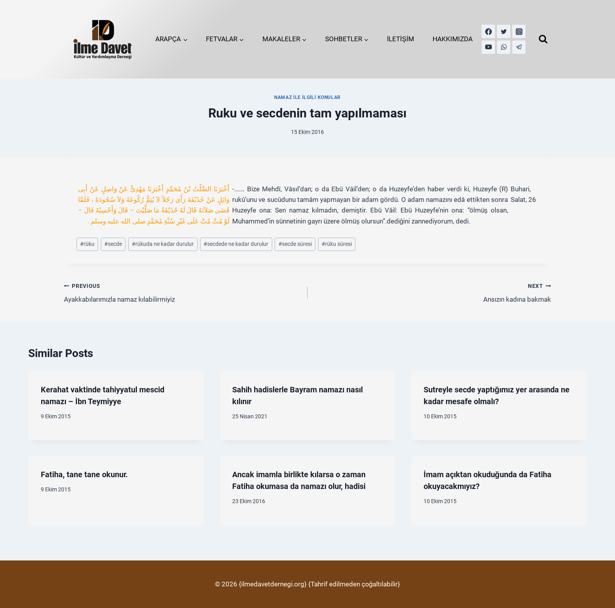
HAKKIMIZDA (453, 39)
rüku (87, 244)
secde (113, 244)
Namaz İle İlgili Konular (307, 97)
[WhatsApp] (503, 47)
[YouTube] (488, 47)
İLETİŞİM (400, 39)
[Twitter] (503, 31)
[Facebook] (488, 31)
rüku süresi (337, 244)
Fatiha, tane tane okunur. (84, 474)
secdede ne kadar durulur (236, 244)
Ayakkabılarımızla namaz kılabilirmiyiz (182, 292)
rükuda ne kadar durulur (163, 244)
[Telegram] (519, 47)
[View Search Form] (543, 39)
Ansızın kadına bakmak (432, 292)
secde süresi (295, 244)
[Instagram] (519, 31)
